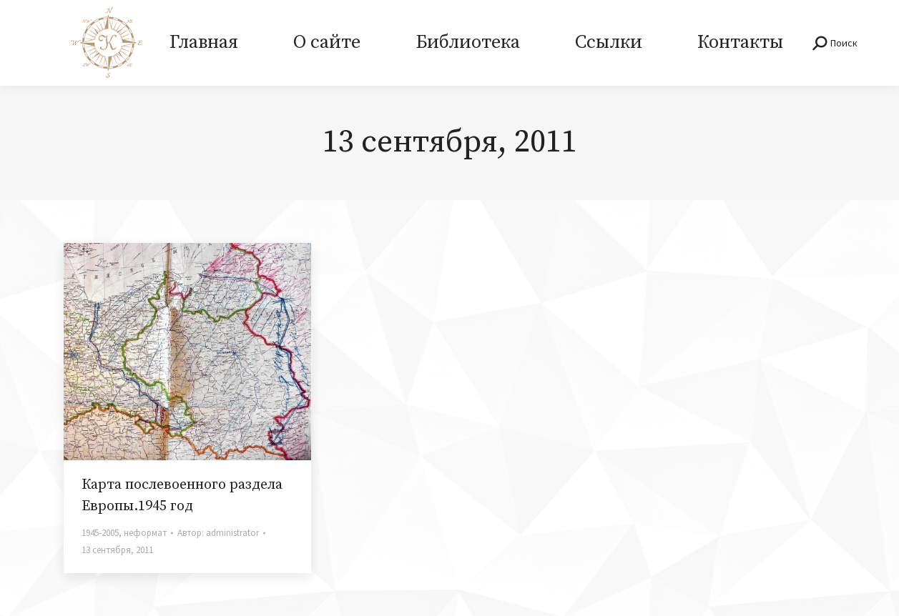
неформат (145, 533)
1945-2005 (100, 533)
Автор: (218, 533)
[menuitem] (204, 43)
